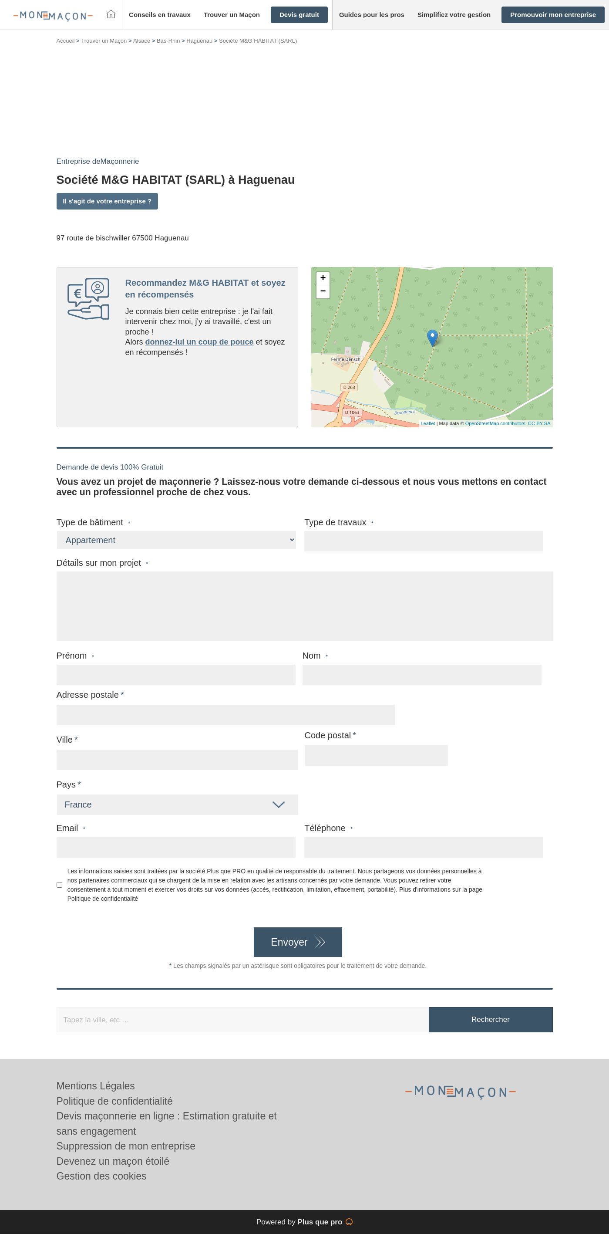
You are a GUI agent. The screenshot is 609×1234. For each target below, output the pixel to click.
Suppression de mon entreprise (126, 1146)
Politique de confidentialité (102, 898)
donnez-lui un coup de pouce (199, 342)
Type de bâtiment (94, 522)
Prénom (75, 656)
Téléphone (328, 828)
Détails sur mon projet (102, 563)
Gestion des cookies (102, 1176)
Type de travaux (338, 522)
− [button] (323, 291)
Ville (65, 739)
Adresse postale (88, 695)
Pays (66, 784)
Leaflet (428, 423)
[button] (159, 15)
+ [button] (323, 278)
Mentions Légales (96, 1086)
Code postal (328, 735)
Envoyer (289, 942)
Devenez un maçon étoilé (113, 1161)
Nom (315, 656)
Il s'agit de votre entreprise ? (107, 201)
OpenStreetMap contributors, (496, 423)
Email (71, 828)
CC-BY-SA (539, 423)
